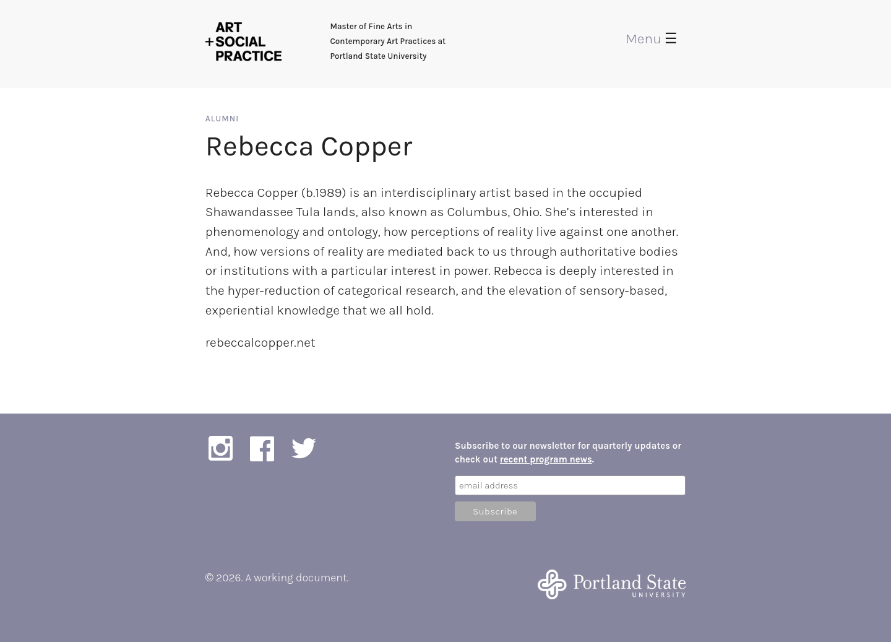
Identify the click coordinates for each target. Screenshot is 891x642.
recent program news (546, 459)
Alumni (222, 118)
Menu (652, 38)
